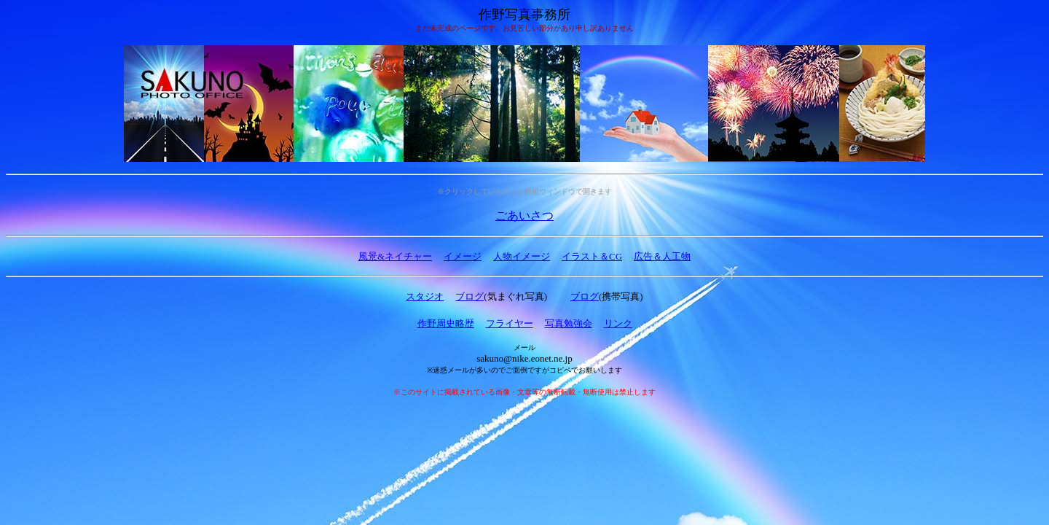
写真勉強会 (568, 323)
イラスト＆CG (592, 256)
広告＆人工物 (662, 256)
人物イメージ (521, 256)
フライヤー (509, 323)
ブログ (469, 296)
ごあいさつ (524, 215)
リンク (618, 323)
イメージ (463, 256)
